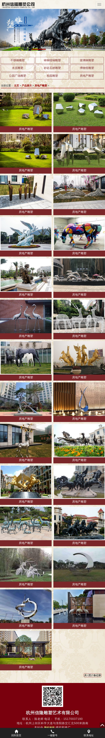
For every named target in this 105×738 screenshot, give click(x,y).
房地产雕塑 (87, 75)
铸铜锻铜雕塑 (52, 60)
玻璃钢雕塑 (87, 60)
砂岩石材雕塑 (52, 67)
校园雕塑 (52, 75)
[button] (8, 30)
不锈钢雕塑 (17, 60)
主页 (16, 85)
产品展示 (27, 85)
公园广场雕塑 (17, 75)
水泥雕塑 (17, 67)
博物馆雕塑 (87, 67)
